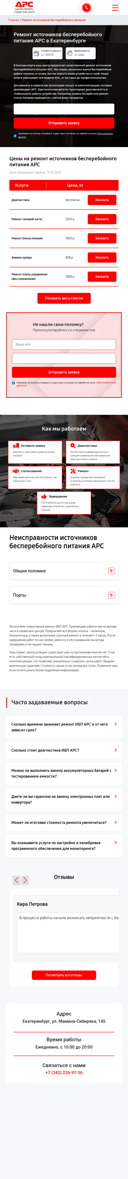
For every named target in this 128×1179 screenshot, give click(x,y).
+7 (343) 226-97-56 (64, 1072)
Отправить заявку (64, 123)
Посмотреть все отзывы (64, 975)
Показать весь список (64, 298)
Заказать (102, 200)
